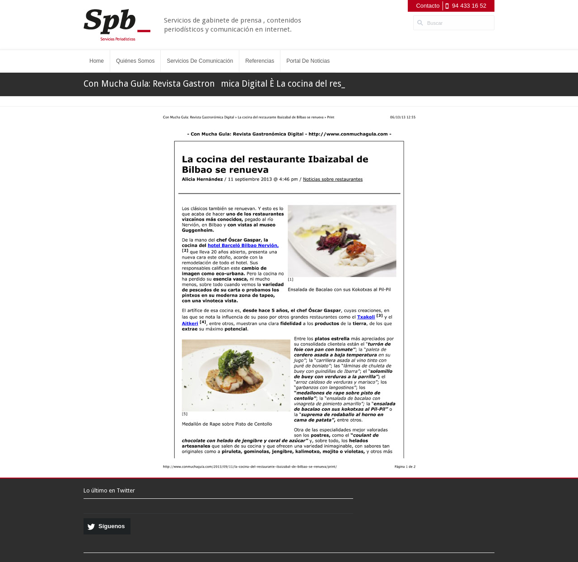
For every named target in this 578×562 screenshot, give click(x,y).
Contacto (427, 5)
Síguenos (111, 526)
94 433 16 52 (469, 5)
